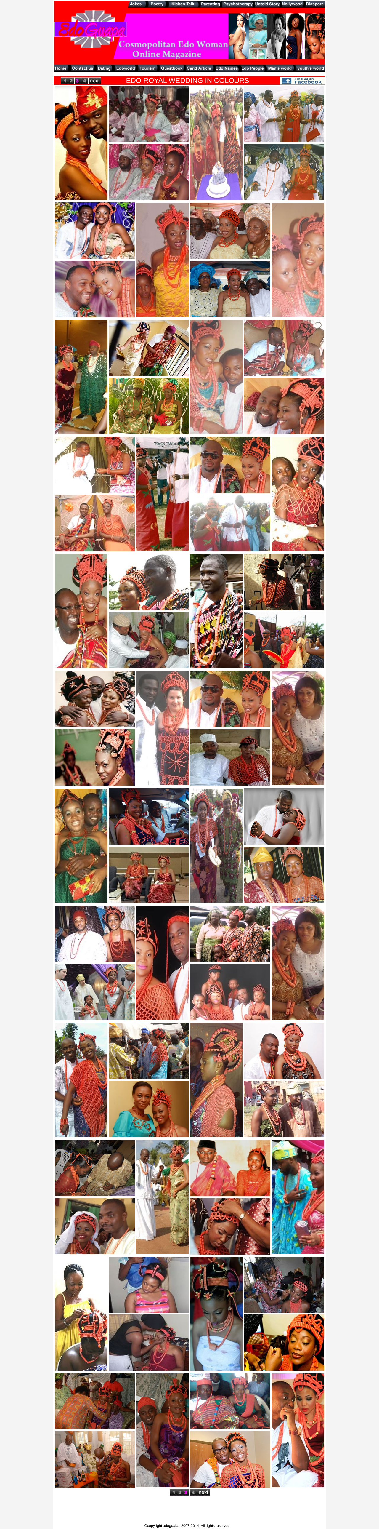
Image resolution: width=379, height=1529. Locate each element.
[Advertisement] (189, 74)
